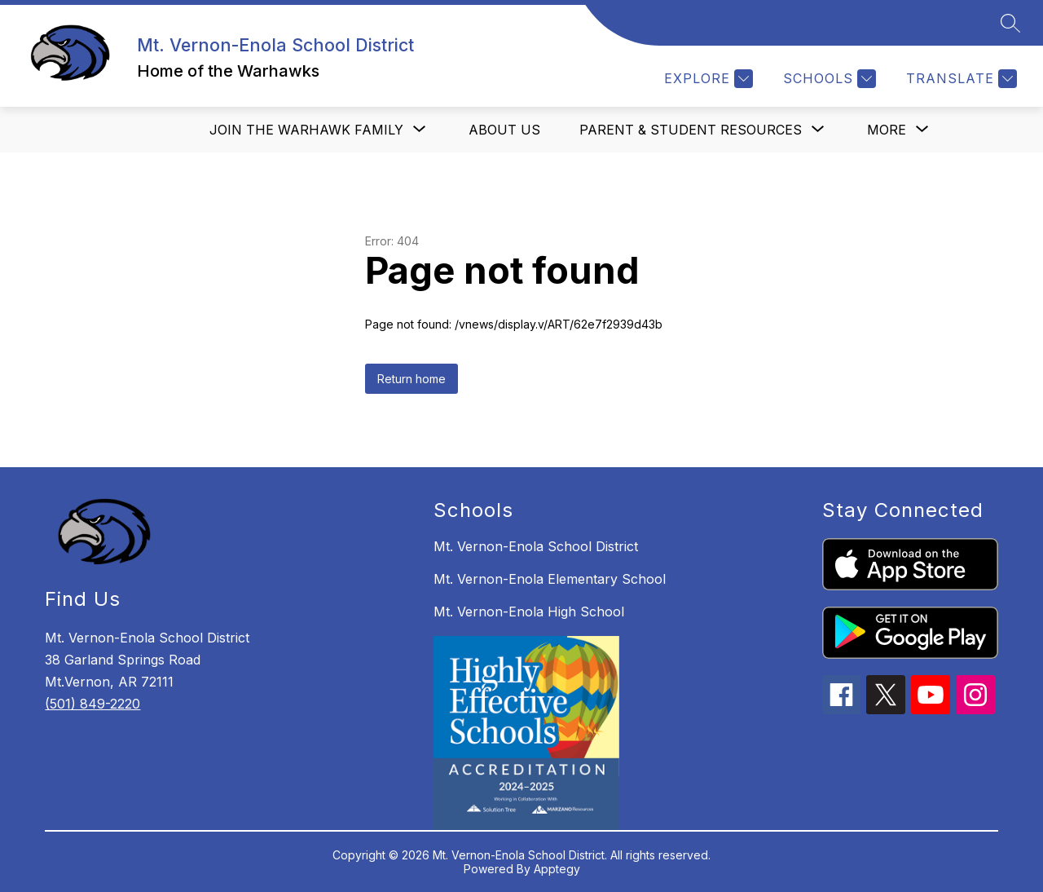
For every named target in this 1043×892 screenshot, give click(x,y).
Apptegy (557, 869)
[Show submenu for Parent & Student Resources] (690, 129)
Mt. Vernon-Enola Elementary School (549, 579)
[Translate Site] (959, 78)
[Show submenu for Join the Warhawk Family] (306, 129)
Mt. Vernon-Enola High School (528, 611)
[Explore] (706, 78)
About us (504, 129)
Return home (411, 379)
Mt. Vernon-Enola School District (535, 546)
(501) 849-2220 (92, 703)
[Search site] (1010, 23)
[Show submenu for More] (886, 129)
